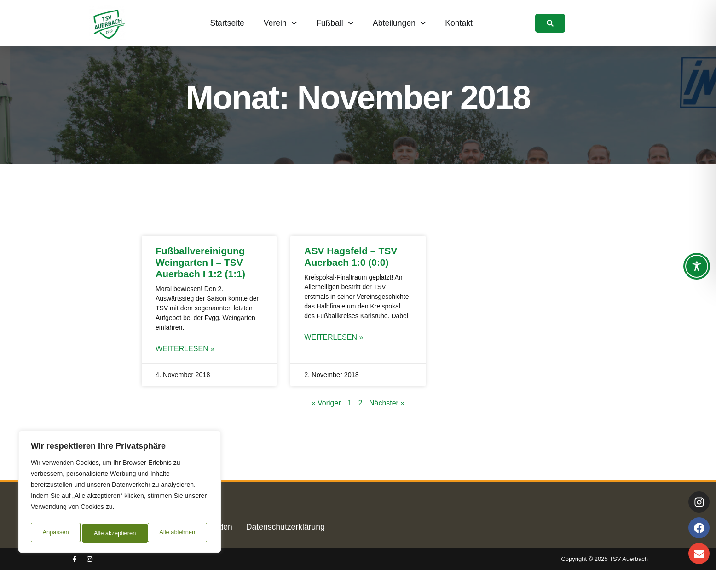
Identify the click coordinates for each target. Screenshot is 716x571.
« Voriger (326, 404)
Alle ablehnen (111, 533)
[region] (119, 494)
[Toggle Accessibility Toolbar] (696, 266)
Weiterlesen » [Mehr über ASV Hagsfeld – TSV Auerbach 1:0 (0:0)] (333, 338)
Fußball (334, 23)
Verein (280, 23)
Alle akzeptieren (176, 533)
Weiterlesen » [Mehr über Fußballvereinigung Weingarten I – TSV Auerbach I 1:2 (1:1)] (185, 349)
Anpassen (54, 533)
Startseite (227, 23)
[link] (550, 23)
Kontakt (459, 23)
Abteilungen (399, 23)
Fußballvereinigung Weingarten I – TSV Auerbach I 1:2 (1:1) (200, 262)
